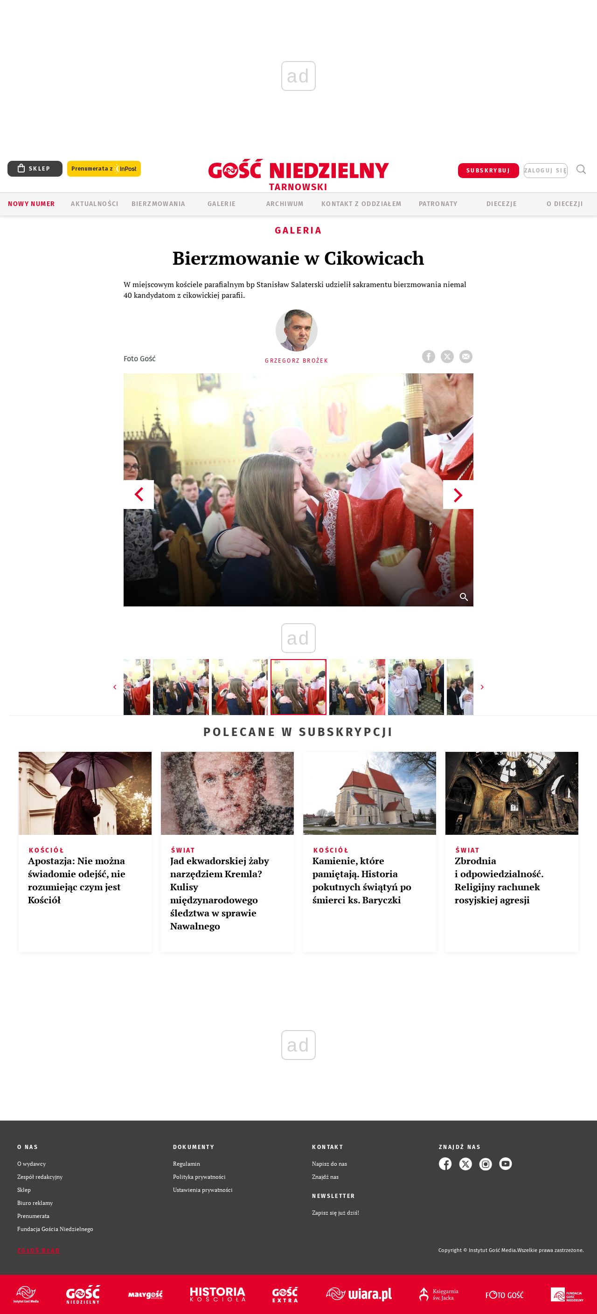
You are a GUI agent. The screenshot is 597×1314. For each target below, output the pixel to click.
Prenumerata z (104, 169)
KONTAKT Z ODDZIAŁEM (361, 204)
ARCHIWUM (285, 204)
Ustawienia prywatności (203, 1189)
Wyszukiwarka (581, 169)
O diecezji (565, 204)
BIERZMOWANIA (159, 204)
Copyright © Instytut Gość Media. (477, 1250)
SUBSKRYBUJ (488, 170)
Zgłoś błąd (38, 1250)
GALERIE (222, 204)
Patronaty (438, 204)
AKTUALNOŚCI (94, 204)
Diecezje (501, 204)
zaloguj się (545, 170)
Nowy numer (31, 204)
